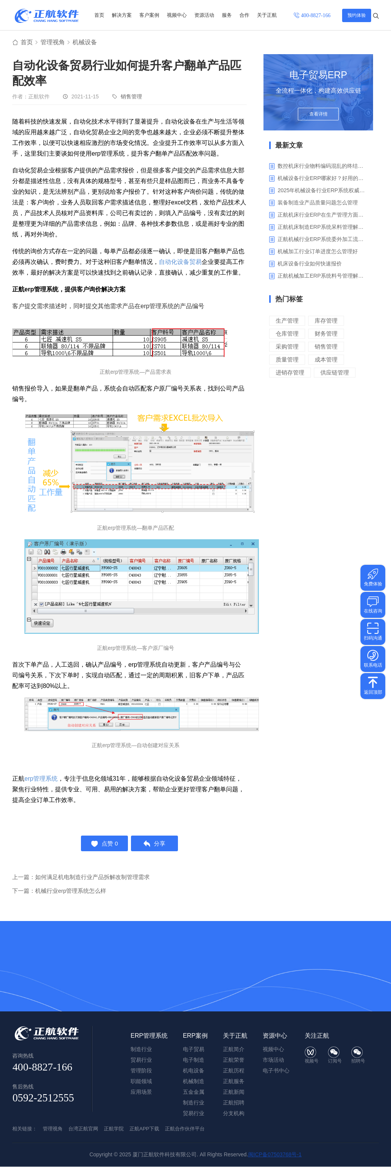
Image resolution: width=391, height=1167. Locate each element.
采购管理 (287, 347)
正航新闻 (233, 1092)
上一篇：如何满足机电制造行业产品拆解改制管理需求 (81, 878)
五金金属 (193, 1092)
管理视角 (52, 42)
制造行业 (193, 1103)
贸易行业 (193, 1114)
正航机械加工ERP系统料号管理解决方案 (322, 276)
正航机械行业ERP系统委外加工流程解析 (322, 239)
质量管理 (287, 360)
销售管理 (131, 97)
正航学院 (114, 1129)
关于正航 (267, 15)
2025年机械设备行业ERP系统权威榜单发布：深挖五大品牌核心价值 (322, 191)
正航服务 (233, 1082)
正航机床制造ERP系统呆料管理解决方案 (322, 227)
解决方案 (122, 15)
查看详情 (318, 115)
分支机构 (233, 1114)
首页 (99, 15)
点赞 (104, 844)
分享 (155, 844)
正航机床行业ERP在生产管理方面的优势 (322, 215)
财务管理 (326, 334)
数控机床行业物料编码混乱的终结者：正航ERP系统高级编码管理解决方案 (322, 166)
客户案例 (149, 15)
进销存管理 (290, 373)
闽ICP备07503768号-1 (275, 1155)
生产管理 (287, 321)
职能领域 (141, 1082)
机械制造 (193, 1082)
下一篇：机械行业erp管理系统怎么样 (59, 892)
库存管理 (326, 321)
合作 (244, 15)
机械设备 (85, 42)
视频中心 (177, 15)
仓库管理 (287, 334)
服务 (227, 15)
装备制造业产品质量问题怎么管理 (318, 203)
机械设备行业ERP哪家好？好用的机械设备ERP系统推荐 (322, 178)
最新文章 (289, 145)
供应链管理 (334, 373)
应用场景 (141, 1092)
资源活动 (204, 15)
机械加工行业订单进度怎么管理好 (318, 252)
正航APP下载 (144, 1129)
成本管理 (326, 360)
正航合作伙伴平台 (185, 1129)
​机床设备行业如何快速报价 (310, 264)
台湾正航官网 (83, 1129)
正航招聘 (233, 1103)
